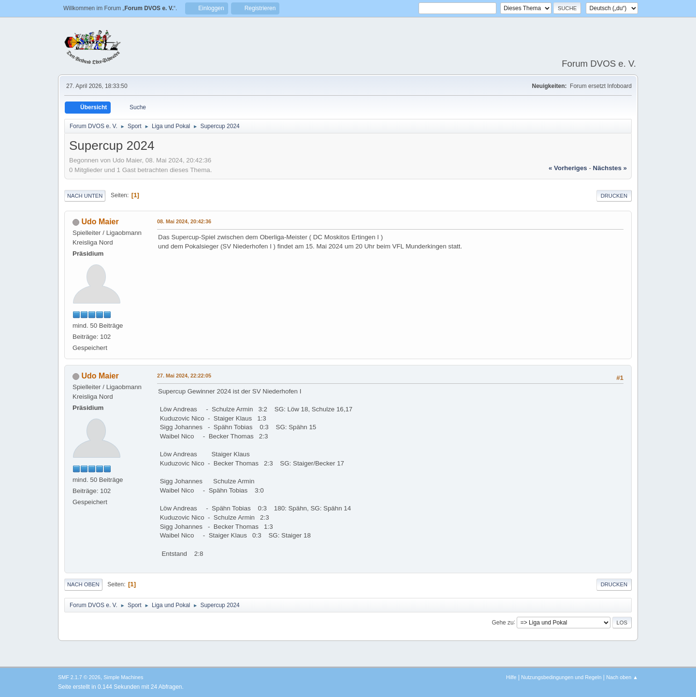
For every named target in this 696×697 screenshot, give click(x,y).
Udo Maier (99, 222)
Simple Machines (123, 677)
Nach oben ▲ (622, 677)
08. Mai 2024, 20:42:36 (184, 221)
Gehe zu (502, 622)
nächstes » (610, 168)
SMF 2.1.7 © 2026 (79, 677)
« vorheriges (568, 168)
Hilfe (511, 677)
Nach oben (83, 584)
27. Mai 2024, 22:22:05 (184, 375)
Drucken (614, 196)
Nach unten (84, 196)
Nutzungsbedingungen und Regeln (561, 677)
